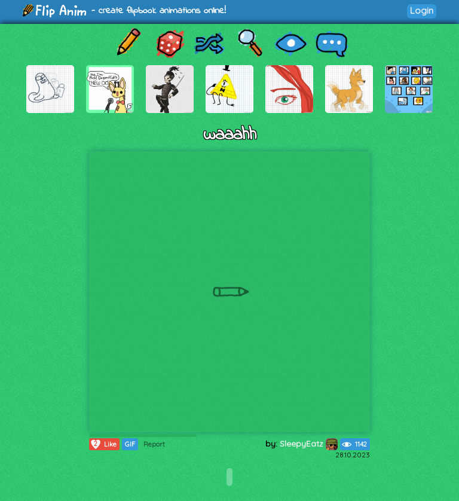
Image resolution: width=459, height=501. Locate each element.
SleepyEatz (309, 443)
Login (421, 10)
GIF (130, 444)
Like (103, 444)
